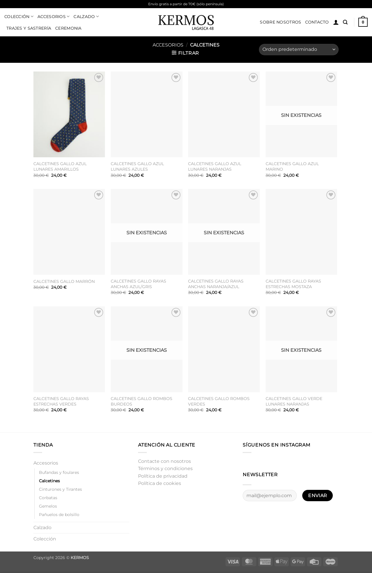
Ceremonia (68, 28)
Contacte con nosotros (164, 461)
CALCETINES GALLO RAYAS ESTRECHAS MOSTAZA (293, 284)
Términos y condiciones (165, 468)
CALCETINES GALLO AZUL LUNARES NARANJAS (214, 166)
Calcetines (49, 480)
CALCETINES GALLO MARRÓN (64, 281)
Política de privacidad (162, 476)
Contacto (317, 22)
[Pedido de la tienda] (299, 49)
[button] (336, 22)
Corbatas (48, 497)
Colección (18, 16)
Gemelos (48, 506)
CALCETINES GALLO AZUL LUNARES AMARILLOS (60, 166)
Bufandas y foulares (59, 472)
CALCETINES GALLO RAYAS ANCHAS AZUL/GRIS (138, 284)
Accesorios (53, 16)
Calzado (86, 16)
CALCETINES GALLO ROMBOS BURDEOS (141, 401)
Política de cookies (159, 483)
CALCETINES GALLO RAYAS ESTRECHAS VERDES (61, 401)
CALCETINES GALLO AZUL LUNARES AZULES (137, 166)
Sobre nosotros (280, 22)
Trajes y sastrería (28, 28)
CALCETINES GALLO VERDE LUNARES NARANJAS (294, 401)
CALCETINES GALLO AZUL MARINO (292, 166)
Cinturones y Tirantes (60, 489)
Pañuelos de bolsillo (59, 514)
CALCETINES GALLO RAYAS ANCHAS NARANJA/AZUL (216, 284)
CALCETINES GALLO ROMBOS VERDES (219, 401)
